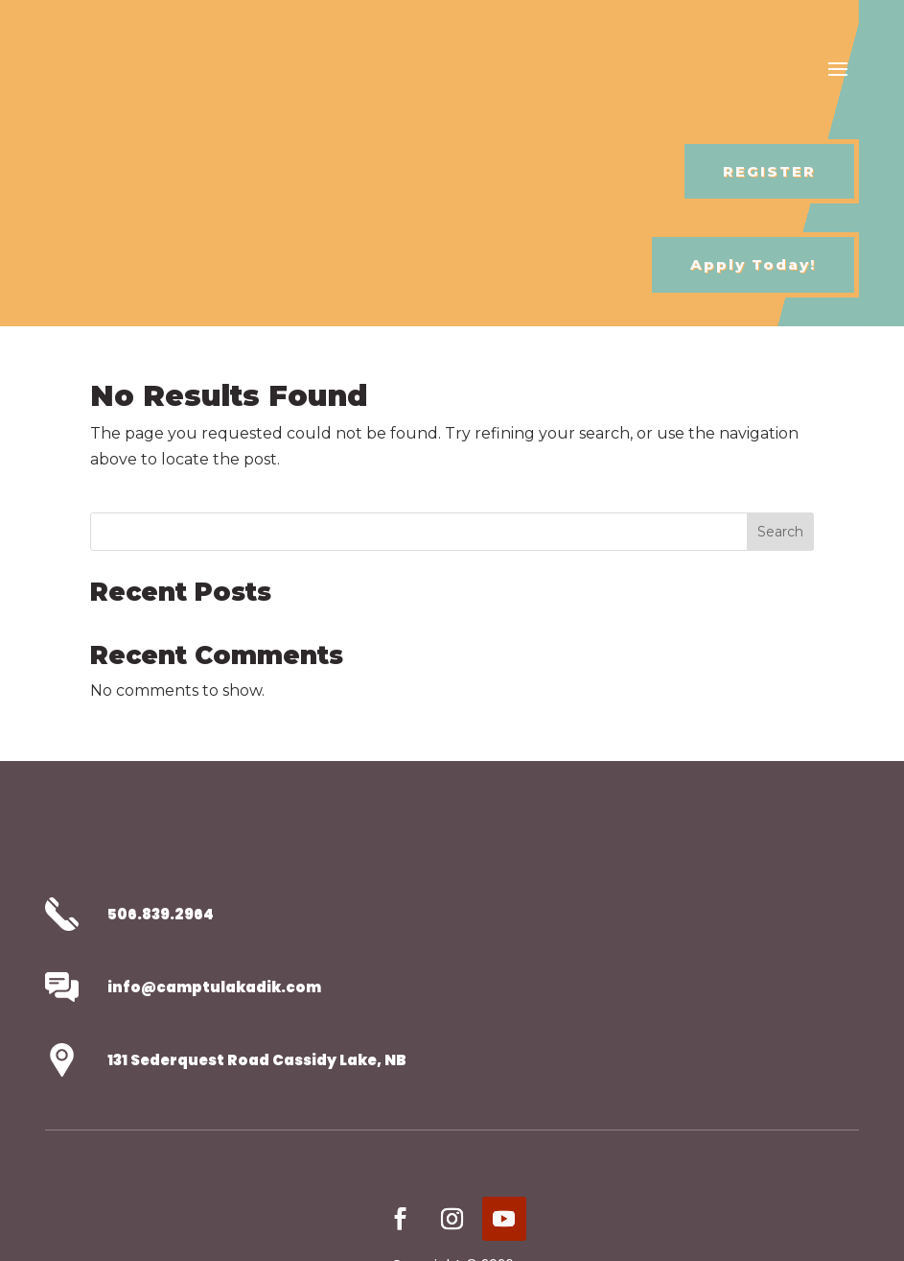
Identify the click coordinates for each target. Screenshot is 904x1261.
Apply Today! (753, 264)
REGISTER (769, 171)
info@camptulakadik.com (214, 987)
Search (780, 531)
